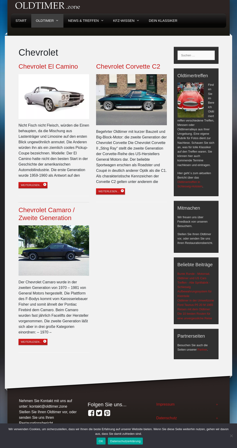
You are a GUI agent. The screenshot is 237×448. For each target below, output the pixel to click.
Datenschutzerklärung (125, 441)
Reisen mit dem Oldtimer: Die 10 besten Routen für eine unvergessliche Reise (195, 313)
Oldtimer (50, 21)
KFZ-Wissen (128, 21)
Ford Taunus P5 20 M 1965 (195, 305)
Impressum (165, 404)
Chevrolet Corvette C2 (128, 66)
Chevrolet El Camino (48, 66)
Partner (202, 349)
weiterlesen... (31, 185)
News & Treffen (88, 21)
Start (21, 20)
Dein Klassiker (163, 20)
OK (101, 441)
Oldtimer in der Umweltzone (196, 300)
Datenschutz (166, 418)
